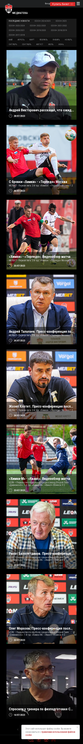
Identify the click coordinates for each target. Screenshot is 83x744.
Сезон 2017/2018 (17, 35)
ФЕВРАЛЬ (44, 40)
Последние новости (19, 21)
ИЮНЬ (61, 44)
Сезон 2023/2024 (17, 26)
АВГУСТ (39, 44)
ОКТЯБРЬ (13, 44)
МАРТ (32, 40)
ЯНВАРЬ (56, 40)
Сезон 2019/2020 (38, 30)
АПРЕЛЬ (21, 40)
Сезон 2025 (61, 21)
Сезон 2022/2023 (38, 26)
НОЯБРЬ (68, 40)
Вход (47, 4)
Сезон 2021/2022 (59, 26)
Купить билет (62, 4)
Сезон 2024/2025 (43, 21)
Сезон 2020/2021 (17, 30)
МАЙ (11, 40)
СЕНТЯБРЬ (26, 44)
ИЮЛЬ (50, 44)
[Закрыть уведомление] (77, 727)
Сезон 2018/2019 (59, 30)
